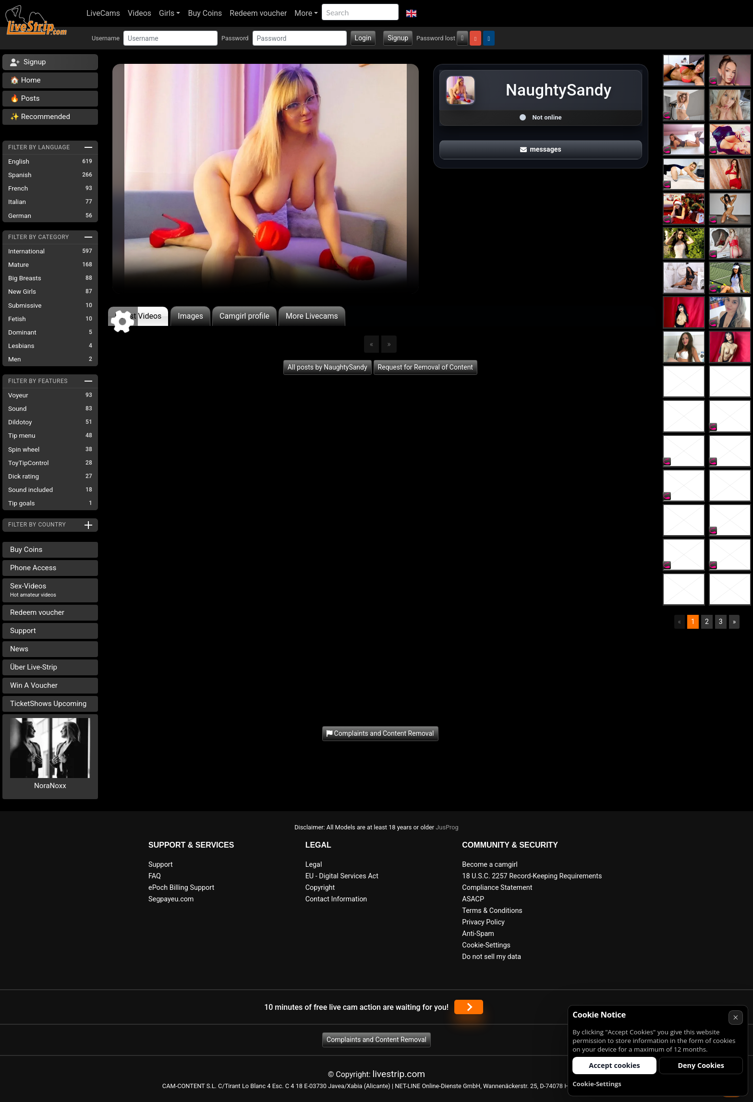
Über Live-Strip (33, 667)
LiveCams (103, 13)
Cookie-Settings (486, 945)
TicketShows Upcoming (48, 703)
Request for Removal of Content (425, 367)
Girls (166, 13)
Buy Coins (205, 13)
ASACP (473, 899)
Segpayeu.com (171, 899)
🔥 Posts (24, 98)
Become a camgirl (490, 865)
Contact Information (336, 899)
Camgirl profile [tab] (244, 316)
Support (23, 630)
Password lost (435, 38)
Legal (313, 865)
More (303, 13)
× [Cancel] (735, 1017)
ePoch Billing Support (181, 888)
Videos (139, 13)
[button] (411, 13)
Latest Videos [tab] (138, 316)
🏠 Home (25, 80)
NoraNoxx (50, 785)
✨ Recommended (40, 116)
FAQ (154, 876)
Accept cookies (614, 1065)
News (19, 649)
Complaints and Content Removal (376, 1039)
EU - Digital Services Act (341, 876)
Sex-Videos (33, 590)
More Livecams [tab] (312, 316)
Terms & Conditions (492, 911)
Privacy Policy (483, 922)
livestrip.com (399, 1073)
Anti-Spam (478, 934)
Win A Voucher (34, 685)
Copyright (320, 888)
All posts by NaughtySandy (327, 367)
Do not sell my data (491, 957)
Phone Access (33, 567)
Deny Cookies (701, 1065)
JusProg (447, 827)
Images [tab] (190, 316)
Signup (398, 38)
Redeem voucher (258, 13)
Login (363, 38)
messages (540, 149)
